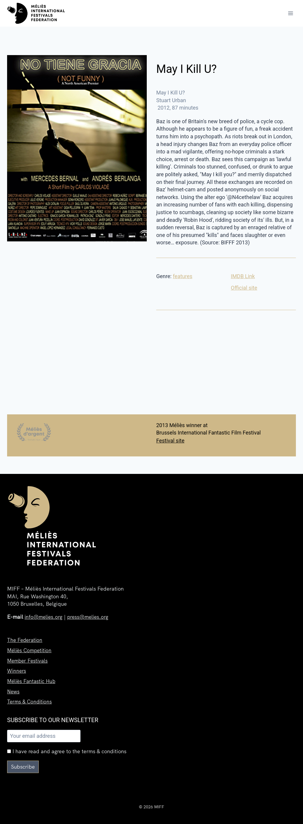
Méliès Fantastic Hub (32, 679)
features (182, 276)
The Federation (25, 637)
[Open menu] (290, 13)
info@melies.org (44, 614)
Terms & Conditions (30, 701)
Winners (17, 669)
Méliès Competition (30, 648)
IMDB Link (243, 276)
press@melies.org (90, 614)
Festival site (170, 440)
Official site (244, 288)
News (13, 690)
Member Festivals (28, 658)
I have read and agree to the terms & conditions (66, 751)
